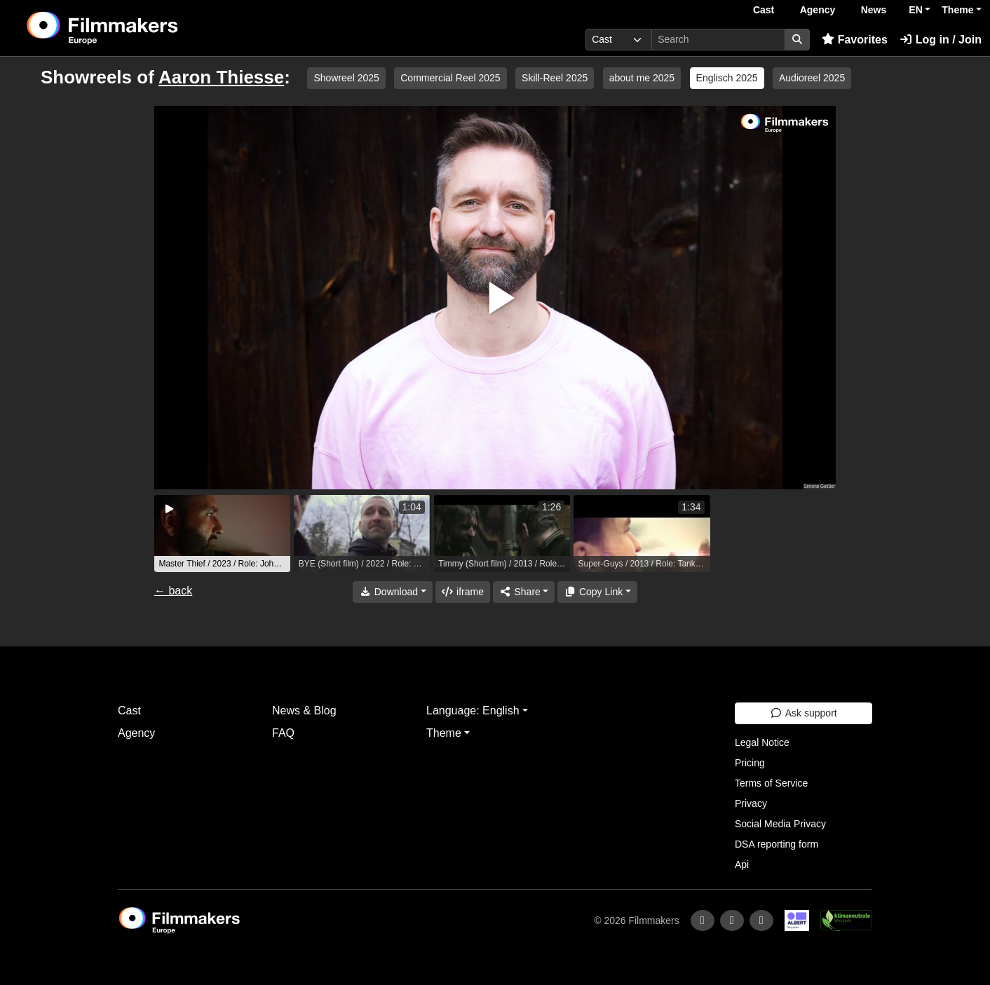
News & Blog (304, 710)
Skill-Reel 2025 (555, 77)
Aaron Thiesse (221, 77)
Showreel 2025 (346, 77)
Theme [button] (957, 9)
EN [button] (915, 9)
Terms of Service (771, 783)
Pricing (750, 762)
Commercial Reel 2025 (450, 77)
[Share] (524, 592)
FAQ (283, 733)
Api (742, 864)
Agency (818, 9)
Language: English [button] (473, 710)
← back (173, 591)
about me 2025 (641, 77)
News (874, 9)
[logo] (137, 28)
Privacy (751, 803)
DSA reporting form (776, 844)
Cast (763, 9)
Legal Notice (762, 742)
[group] (222, 533)
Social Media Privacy (780, 823)
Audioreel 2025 (812, 77)
